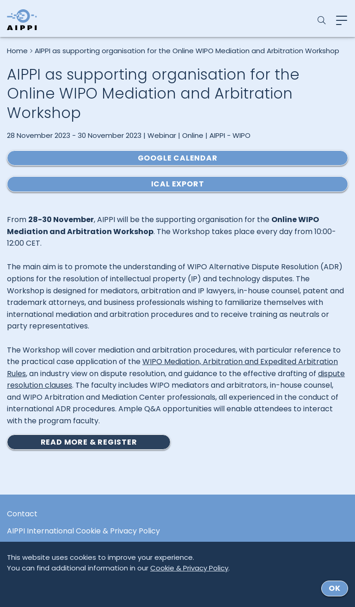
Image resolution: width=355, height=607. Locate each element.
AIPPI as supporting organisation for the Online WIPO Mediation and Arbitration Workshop (187, 51)
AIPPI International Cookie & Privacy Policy (83, 531)
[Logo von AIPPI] (22, 19)
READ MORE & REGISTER (89, 442)
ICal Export (177, 184)
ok (335, 588)
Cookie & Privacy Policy (189, 568)
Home (17, 51)
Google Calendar (178, 158)
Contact (22, 514)
